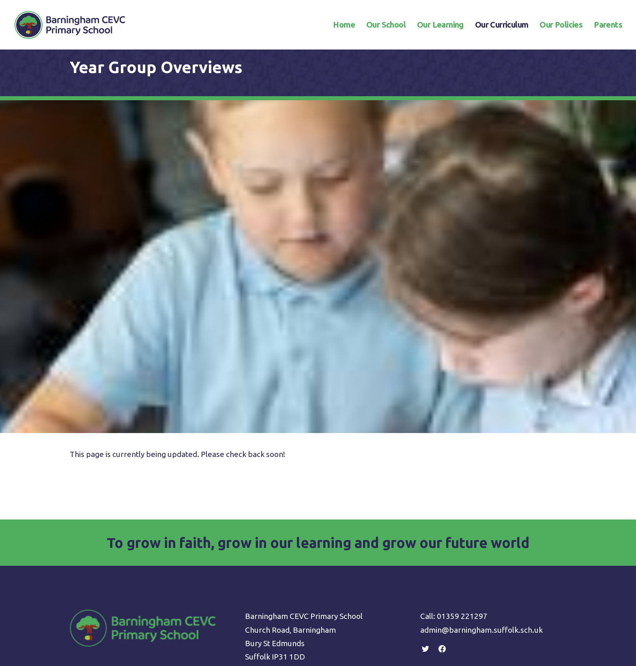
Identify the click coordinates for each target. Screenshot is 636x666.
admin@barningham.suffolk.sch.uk (481, 454)
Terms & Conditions (279, 523)
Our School (386, 25)
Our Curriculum (502, 25)
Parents (608, 25)
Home (344, 25)
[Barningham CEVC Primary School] (69, 25)
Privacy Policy (268, 509)
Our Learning (440, 25)
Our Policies (560, 25)
